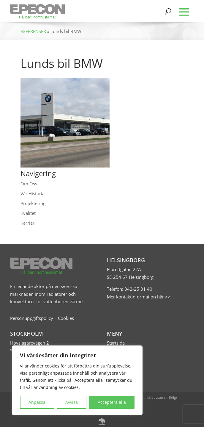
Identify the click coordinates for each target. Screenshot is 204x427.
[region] (77, 380)
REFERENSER (33, 31)
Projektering (32, 203)
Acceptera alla (112, 402)
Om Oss (28, 184)
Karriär (27, 223)
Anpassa (37, 402)
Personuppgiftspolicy (31, 318)
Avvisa (71, 402)
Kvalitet (28, 213)
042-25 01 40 (137, 289)
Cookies (66, 318)
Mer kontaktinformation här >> (138, 297)
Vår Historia (32, 193)
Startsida (116, 343)
